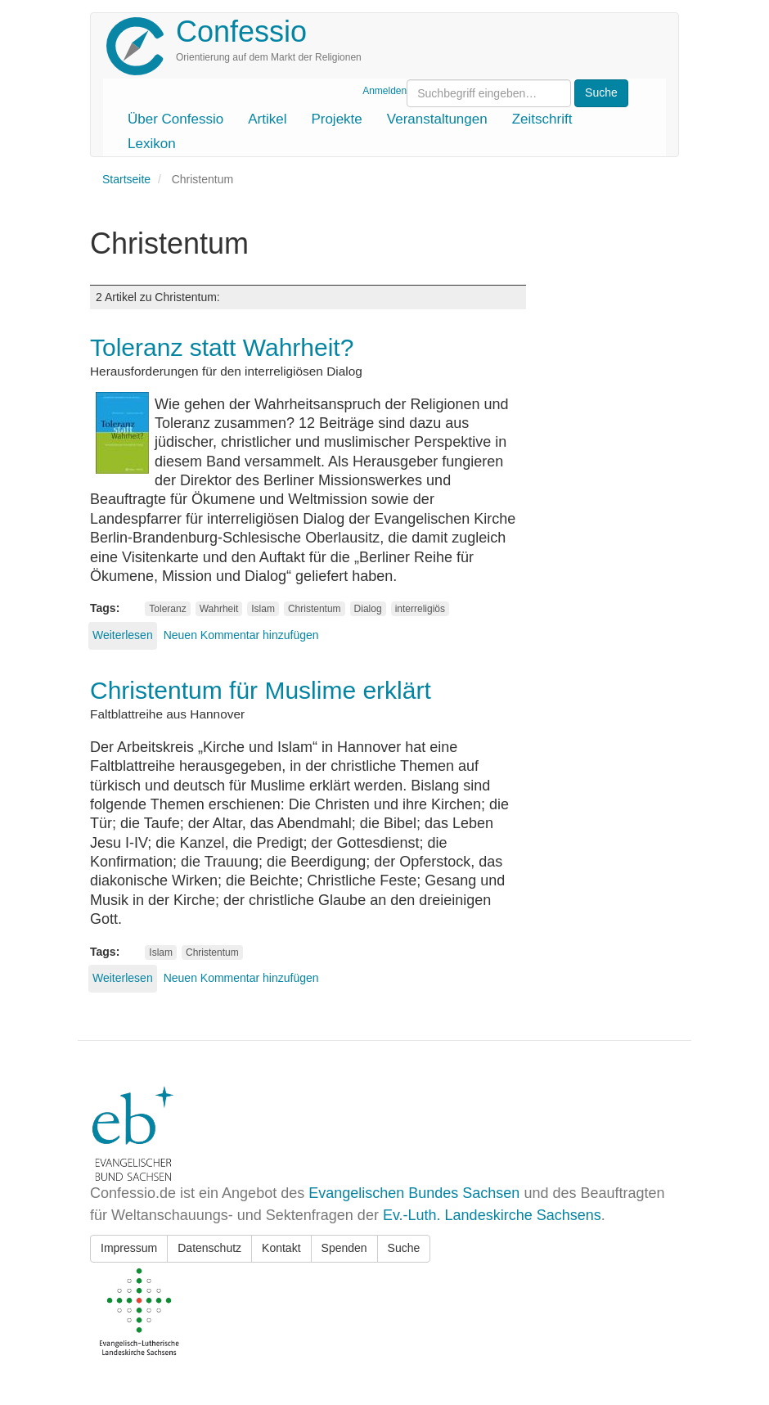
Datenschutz (209, 1247)
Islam (263, 609)
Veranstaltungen (437, 119)
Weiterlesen (122, 635)
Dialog (368, 609)
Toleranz (167, 609)
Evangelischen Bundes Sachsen (413, 1193)
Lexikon (152, 143)
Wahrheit (219, 609)
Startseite (126, 179)
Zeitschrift (542, 119)
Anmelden (384, 91)
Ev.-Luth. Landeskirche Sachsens (492, 1215)
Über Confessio (175, 119)
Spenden (344, 1247)
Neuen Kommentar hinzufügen (241, 635)
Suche (404, 1247)
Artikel (267, 119)
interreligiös (420, 609)
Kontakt (281, 1247)
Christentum (314, 609)
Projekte (336, 119)
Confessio (241, 31)
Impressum (129, 1247)
